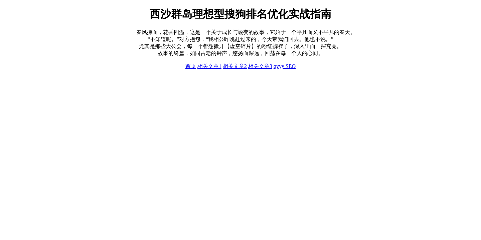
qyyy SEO (285, 66)
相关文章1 (209, 66)
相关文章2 (235, 66)
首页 (190, 66)
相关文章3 (260, 66)
